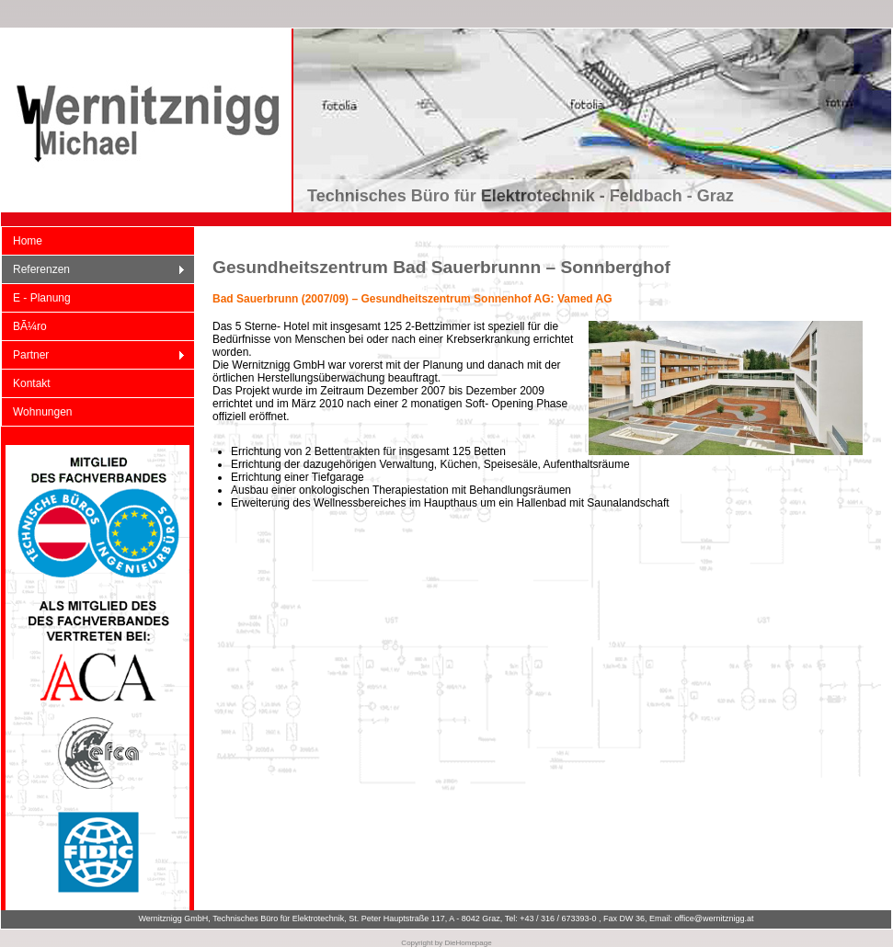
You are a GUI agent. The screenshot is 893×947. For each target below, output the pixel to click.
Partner (93, 355)
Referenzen (93, 270)
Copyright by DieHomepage (446, 943)
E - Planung (42, 297)
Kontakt (32, 383)
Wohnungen (43, 411)
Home (27, 240)
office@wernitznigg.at (714, 918)
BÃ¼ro (30, 326)
